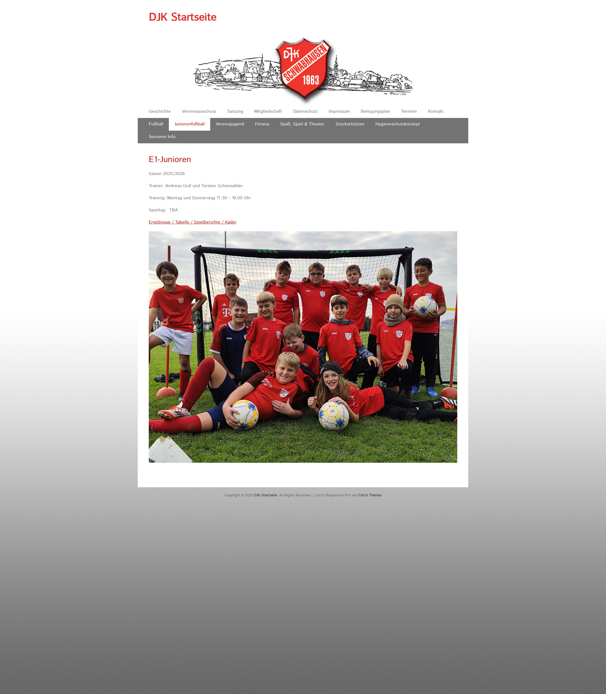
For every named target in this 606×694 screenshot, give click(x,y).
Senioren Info (162, 137)
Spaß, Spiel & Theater (302, 124)
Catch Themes (370, 495)
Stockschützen (350, 124)
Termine (409, 111)
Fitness (262, 124)
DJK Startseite (182, 17)
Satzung (235, 111)
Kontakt (435, 111)
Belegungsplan (375, 111)
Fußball (156, 124)
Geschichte (160, 111)
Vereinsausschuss (199, 111)
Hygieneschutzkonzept (397, 124)
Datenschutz (305, 111)
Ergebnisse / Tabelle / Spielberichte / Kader (193, 222)
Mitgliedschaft (268, 111)
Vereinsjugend (230, 124)
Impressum (339, 111)
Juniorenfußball (189, 124)
